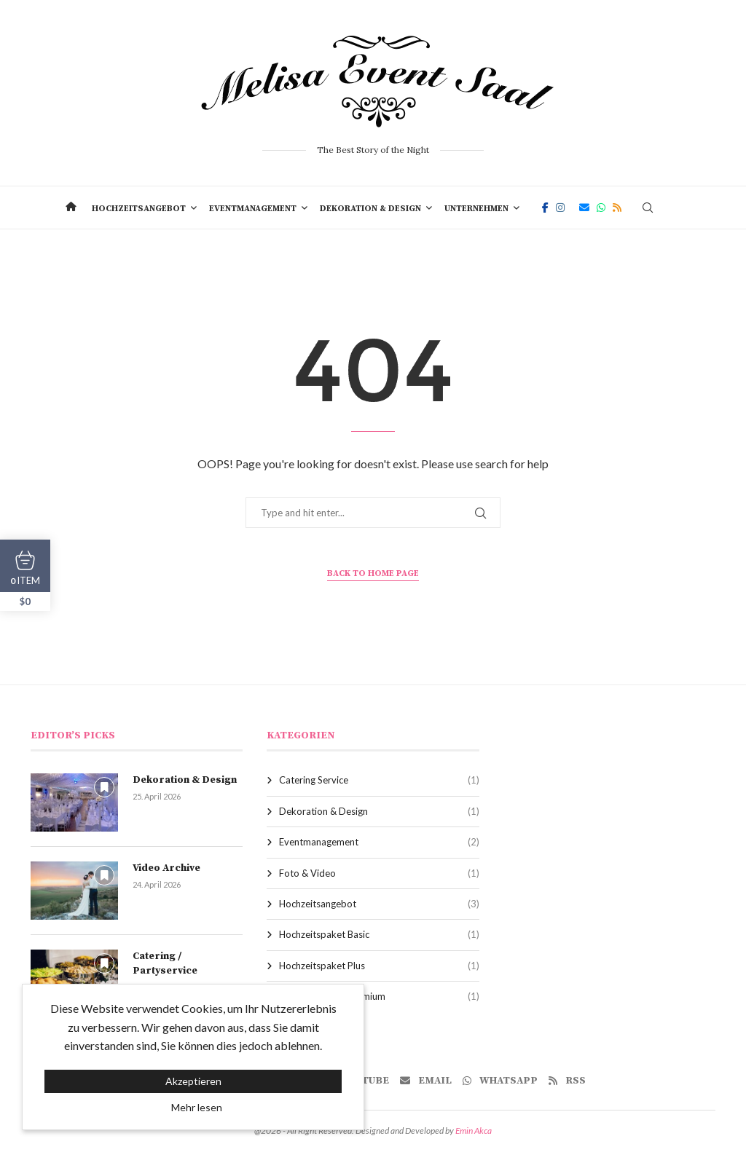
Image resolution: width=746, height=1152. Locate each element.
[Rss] (617, 207)
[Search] (647, 207)
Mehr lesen (196, 1107)
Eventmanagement (253, 208)
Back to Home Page (373, 573)
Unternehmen (476, 208)
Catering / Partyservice (165, 963)
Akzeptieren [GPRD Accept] (193, 1081)
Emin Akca (473, 1130)
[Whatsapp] (601, 207)
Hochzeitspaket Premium (379, 996)
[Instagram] (560, 207)
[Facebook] (545, 207)
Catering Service (379, 779)
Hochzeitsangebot (139, 208)
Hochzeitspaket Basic (379, 934)
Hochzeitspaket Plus (379, 965)
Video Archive (166, 868)
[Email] (584, 207)
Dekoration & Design (370, 208)
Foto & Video (379, 873)
